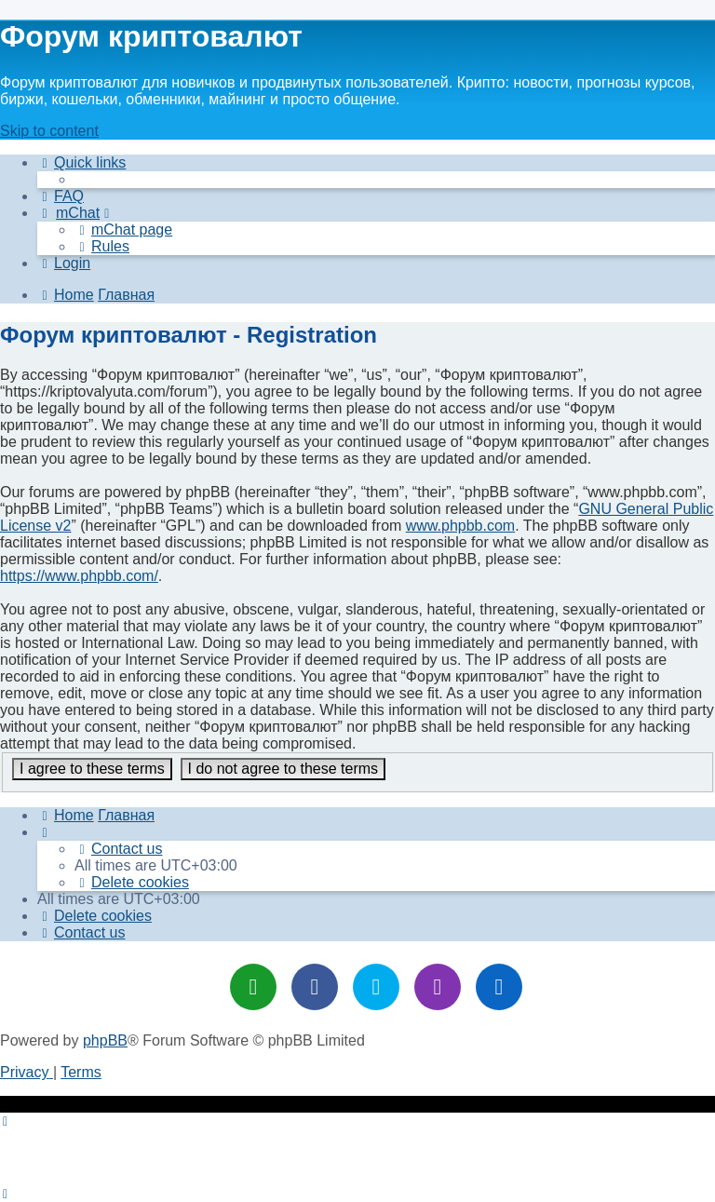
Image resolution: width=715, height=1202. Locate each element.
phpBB (105, 1040)
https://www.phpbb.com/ (79, 576)
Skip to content (49, 131)
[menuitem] (60, 196)
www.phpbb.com (460, 525)
